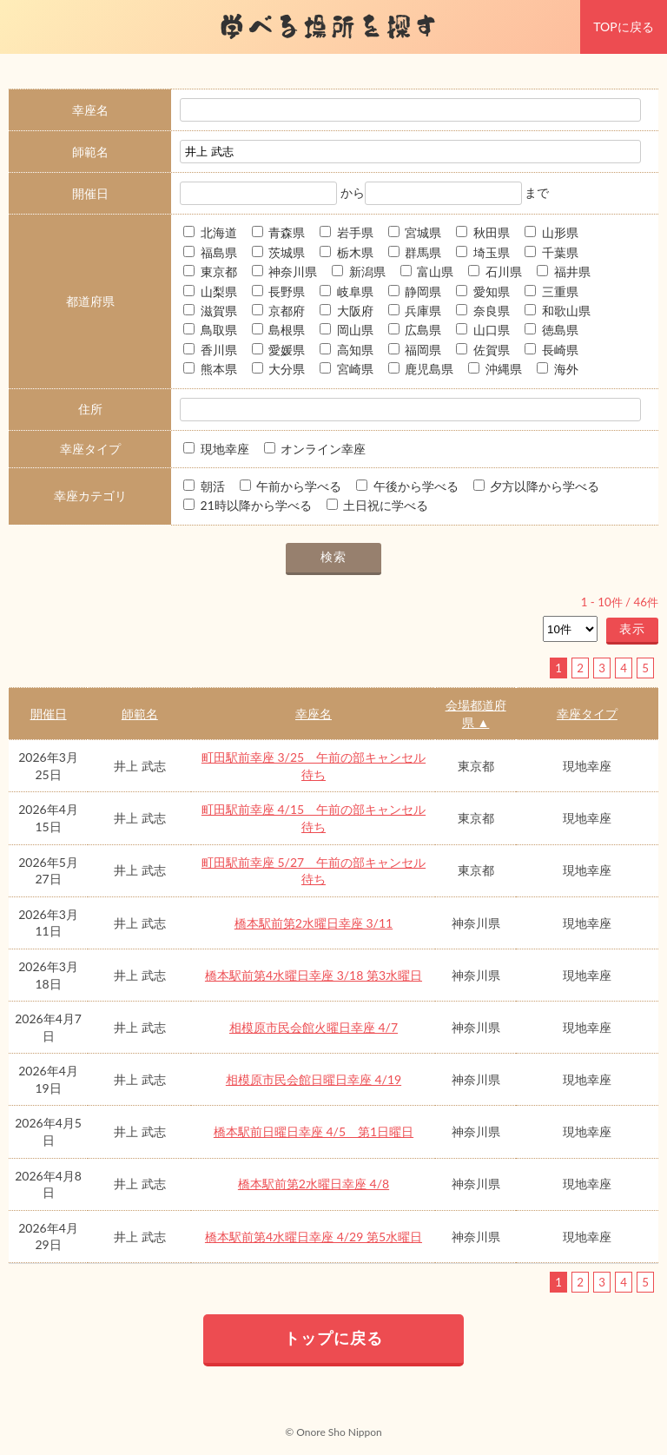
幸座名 (313, 713)
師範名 (140, 713)
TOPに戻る (623, 26)
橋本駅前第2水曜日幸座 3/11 (313, 923)
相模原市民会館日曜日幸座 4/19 (313, 1079)
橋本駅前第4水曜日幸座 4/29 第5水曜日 (313, 1236)
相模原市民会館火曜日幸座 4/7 (313, 1027)
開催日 (48, 713)
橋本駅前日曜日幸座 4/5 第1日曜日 (313, 1131)
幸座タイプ (587, 713)
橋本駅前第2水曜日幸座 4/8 (313, 1183)
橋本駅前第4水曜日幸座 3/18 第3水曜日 (313, 975)
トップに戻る (333, 1337)
